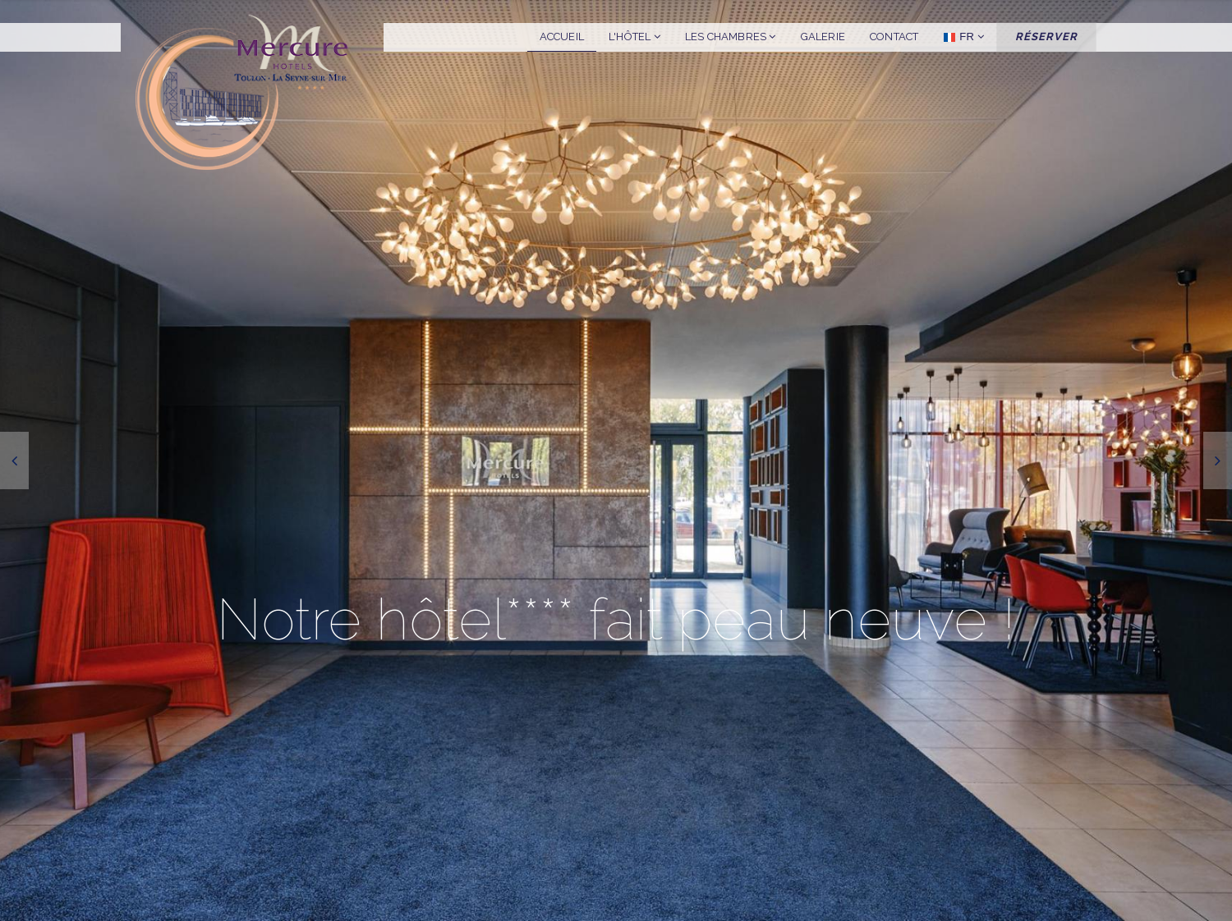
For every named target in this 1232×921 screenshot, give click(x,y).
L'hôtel (634, 36)
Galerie (823, 36)
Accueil (562, 36)
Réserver (1046, 36)
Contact (894, 36)
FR (963, 37)
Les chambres (730, 36)
